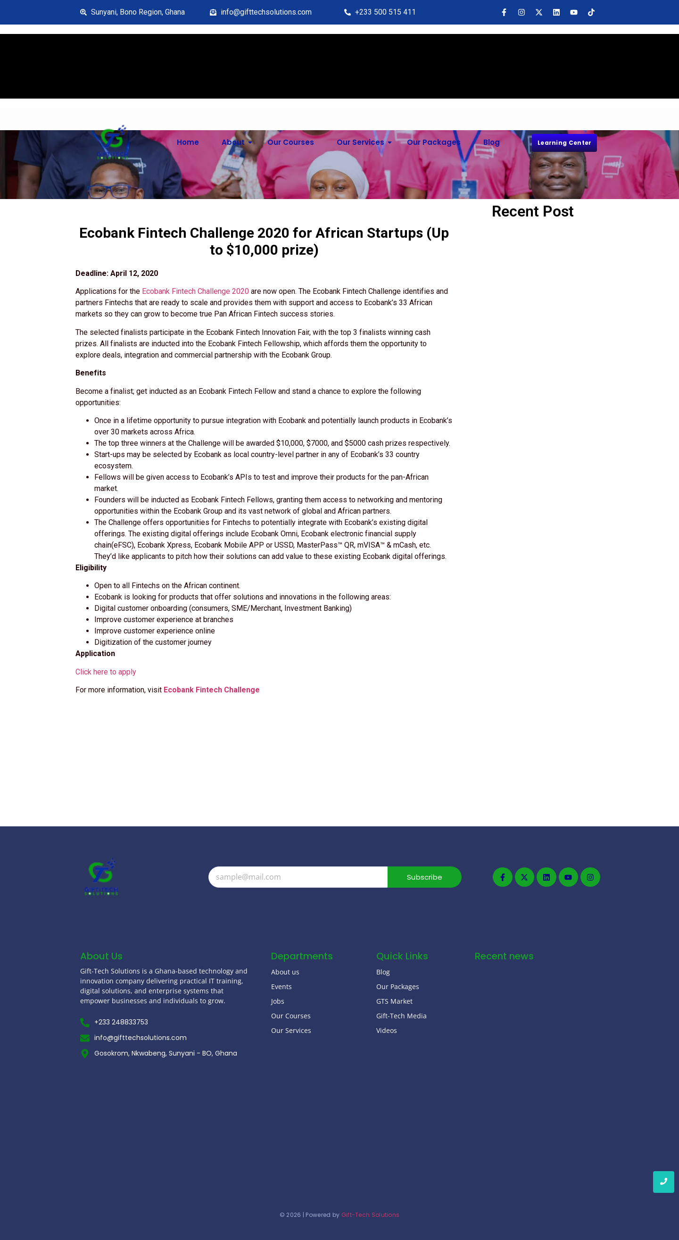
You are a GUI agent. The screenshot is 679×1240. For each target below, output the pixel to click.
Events (281, 986)
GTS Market (394, 1001)
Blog (491, 142)
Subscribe (424, 877)
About (237, 142)
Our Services (364, 142)
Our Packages (434, 142)
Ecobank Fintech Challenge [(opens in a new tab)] (212, 689)
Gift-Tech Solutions (370, 1215)
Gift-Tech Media (401, 1015)
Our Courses (290, 142)
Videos (386, 1030)
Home (188, 142)
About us (285, 971)
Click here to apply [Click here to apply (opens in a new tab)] (105, 671)
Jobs (277, 1001)
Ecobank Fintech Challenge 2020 (195, 291)
